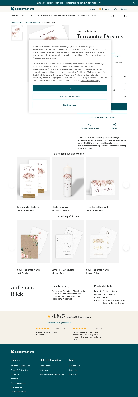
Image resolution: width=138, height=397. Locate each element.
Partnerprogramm (18, 383)
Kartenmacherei (16, 22)
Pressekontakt (17, 387)
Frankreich (73, 374)
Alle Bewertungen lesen (58, 322)
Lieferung (44, 370)
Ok (70, 88)
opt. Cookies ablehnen (70, 96)
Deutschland (74, 366)
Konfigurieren (69, 105)
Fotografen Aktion (18, 392)
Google (65, 69)
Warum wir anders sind (20, 366)
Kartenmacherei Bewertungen (52, 374)
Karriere (14, 379)
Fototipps (15, 374)
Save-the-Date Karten (32, 22)
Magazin (91, 9)
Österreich (73, 370)
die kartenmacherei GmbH (22, 9)
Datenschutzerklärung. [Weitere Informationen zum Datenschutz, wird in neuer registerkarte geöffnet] (90, 80)
